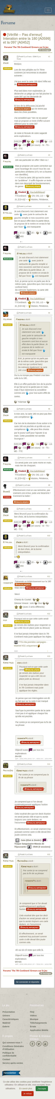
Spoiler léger (33, 186)
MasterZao (8, 771)
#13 (48, 656)
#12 (48, 614)
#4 (49, 247)
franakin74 (8, 583)
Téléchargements (38, 1023)
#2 (49, 155)
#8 (49, 485)
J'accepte (42, 1088)
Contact (6, 1059)
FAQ (32, 1012)
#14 (48, 764)
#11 (48, 576)
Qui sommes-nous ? (12, 1042)
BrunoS (6, 492)
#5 (49, 313)
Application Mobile (39, 1030)
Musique (34, 1019)
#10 (48, 536)
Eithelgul (7, 213)
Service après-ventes (12, 1063)
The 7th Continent (21, 47)
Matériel (6, 1023)
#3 (49, 206)
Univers (6, 1015)
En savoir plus (26, 1088)
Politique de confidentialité (9, 1054)
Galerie (5, 1026)
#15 (48, 854)
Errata (33, 1026)
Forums (8, 47)
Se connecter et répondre (27, 982)
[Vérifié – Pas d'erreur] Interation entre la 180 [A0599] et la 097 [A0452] (26, 38)
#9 (49, 509)
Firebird (7, 162)
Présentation (8, 1012)
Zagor (6, 63)
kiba (5, 620)
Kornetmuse (8, 663)
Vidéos (33, 1015)
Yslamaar (7, 319)
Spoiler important (27, 84)
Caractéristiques (10, 1019)
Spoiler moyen (22, 108)
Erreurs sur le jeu (40, 47)
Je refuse (27, 1093)
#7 (49, 458)
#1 (49, 56)
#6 (49, 409)
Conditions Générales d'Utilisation (13, 1047)
